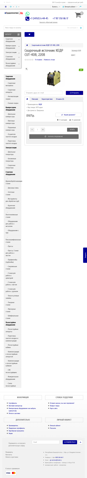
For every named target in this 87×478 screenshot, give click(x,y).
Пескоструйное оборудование (11, 64)
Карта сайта (53, 408)
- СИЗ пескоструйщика (11, 371)
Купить (72, 130)
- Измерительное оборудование (12, 378)
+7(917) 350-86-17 (59, 457)
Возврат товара (54, 406)
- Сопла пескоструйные (11, 384)
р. (56, 7)
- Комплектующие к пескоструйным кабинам (12, 363)
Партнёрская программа (16, 431)
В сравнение (74, 120)
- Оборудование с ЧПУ (12, 231)
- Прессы (9, 246)
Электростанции (11, 52)
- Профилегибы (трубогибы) (11, 261)
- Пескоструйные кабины (12, 346)
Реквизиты (9, 452)
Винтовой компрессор (15, 406)
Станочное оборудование (10, 58)
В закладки (62, 120)
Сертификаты (13, 403)
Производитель (13, 426)
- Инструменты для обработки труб (12, 200)
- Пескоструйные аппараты (12, 330)
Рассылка (53, 428)
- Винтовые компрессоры (10, 122)
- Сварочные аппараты (10, 91)
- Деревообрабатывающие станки (13, 181)
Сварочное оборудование (10, 40)
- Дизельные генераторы (10, 153)
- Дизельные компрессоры (10, 115)
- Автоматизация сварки (12, 97)
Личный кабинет (55, 426)
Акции (11, 433)
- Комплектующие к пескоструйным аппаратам (12, 354)
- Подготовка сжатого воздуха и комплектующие (12, 338)
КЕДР (40, 104)
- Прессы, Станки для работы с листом (12, 253)
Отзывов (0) (60, 99)
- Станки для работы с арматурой (11, 275)
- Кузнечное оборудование (10, 206)
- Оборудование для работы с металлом (12, 223)
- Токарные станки (10, 303)
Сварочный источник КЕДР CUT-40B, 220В (45, 45)
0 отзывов (38, 60)
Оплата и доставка (14, 413)
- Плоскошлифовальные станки (13, 239)
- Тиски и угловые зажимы (12, 297)
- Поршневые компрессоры (11, 129)
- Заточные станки (10, 193)
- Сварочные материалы (10, 84)
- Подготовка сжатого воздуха (11, 142)
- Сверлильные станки (11, 267)
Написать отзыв (49, 60)
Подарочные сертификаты (17, 428)
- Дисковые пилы (12, 188)
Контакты (9, 455)
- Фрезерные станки (11, 310)
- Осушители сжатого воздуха (11, 135)
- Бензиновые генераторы (11, 160)
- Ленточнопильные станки (12, 214)
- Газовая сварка (12, 103)
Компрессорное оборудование (11, 47)
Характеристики (47, 99)
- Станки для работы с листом (11, 283)
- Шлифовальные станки (12, 317)
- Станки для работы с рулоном (12, 290)
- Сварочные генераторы (10, 166)
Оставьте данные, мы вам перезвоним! (62, 403)
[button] (75, 34)
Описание (35, 99)
